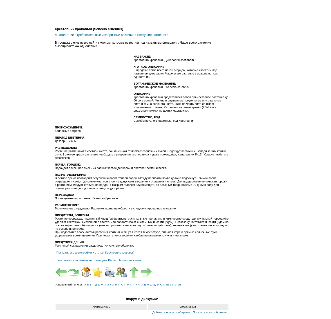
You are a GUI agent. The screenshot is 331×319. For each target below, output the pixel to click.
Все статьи (173, 284)
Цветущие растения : (152, 35)
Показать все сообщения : (210, 312)
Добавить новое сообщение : (172, 312)
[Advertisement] (92, 87)
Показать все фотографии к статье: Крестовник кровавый (95, 252)
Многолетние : (65, 35)
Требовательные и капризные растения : (106, 35)
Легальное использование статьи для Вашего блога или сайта (98, 260)
